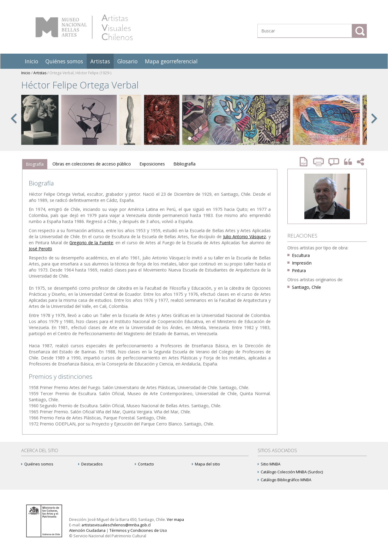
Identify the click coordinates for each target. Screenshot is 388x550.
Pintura (299, 270)
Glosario (127, 61)
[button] (14, 125)
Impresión (302, 263)
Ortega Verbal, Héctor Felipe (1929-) (80, 72)
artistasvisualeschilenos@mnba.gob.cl (116, 525)
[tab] (34, 164)
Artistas (100, 61)
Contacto (144, 464)
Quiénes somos (64, 61)
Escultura (301, 255)
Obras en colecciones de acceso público (91, 164)
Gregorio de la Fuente (91, 242)
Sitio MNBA (269, 464)
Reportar (334, 161)
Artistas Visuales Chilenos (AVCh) (84, 27)
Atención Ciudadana (87, 530)
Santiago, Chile (306, 287)
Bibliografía (184, 164)
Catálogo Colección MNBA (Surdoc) (290, 472)
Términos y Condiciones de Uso (138, 530)
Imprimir (319, 161)
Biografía (35, 164)
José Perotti (40, 249)
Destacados (90, 464)
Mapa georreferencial (171, 61)
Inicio (31, 61)
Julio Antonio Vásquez (244, 236)
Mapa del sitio (206, 464)
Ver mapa (175, 519)
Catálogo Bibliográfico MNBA (284, 479)
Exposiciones (152, 164)
